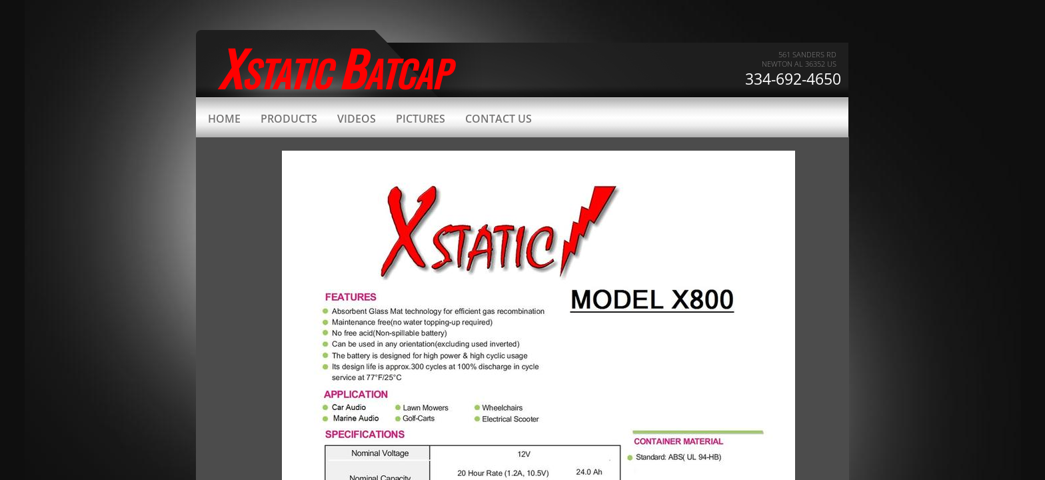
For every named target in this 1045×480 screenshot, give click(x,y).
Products (289, 118)
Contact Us (498, 118)
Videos (356, 118)
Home (224, 118)
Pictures (420, 118)
